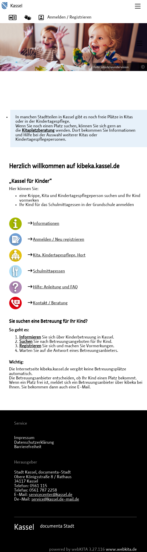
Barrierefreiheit (27, 447)
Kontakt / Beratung (50, 303)
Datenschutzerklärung (34, 442)
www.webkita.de (121, 549)
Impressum (24, 438)
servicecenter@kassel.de (50, 495)
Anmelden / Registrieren (63, 17)
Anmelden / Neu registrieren (58, 239)
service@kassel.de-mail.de (55, 499)
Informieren (30, 337)
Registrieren (30, 346)
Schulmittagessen (49, 271)
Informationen (46, 223)
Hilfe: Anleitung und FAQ (55, 287)
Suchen (25, 342)
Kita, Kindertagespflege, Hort (59, 255)
